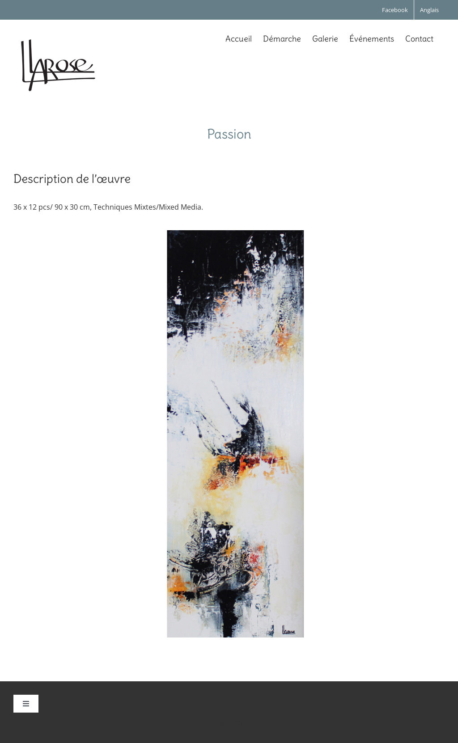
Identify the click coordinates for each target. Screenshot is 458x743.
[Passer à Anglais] (429, 10)
